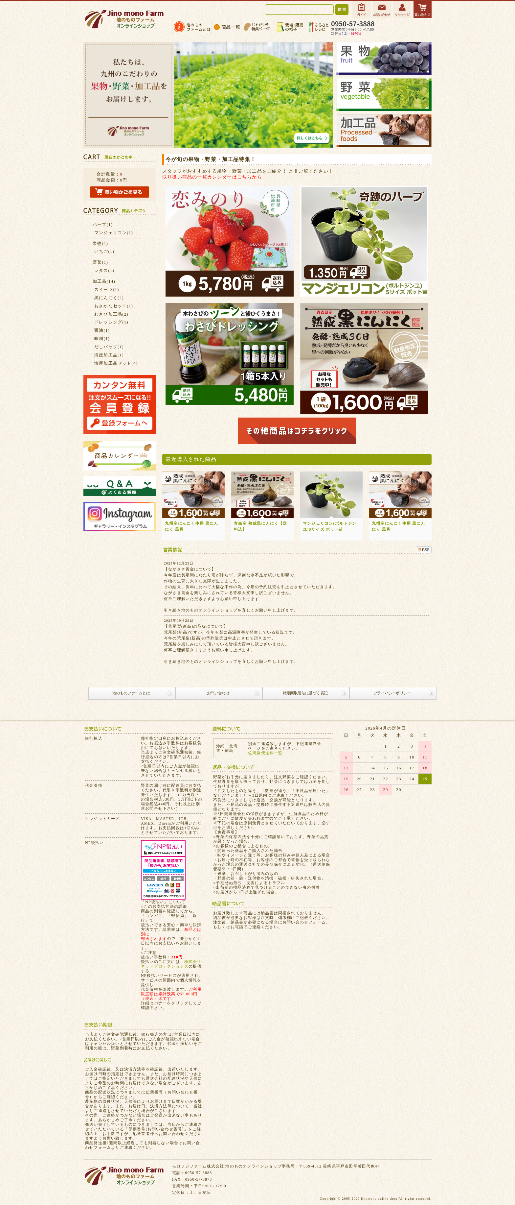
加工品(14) (104, 281)
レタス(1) (104, 270)
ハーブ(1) (103, 224)
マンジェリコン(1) (113, 232)
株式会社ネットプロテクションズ (171, 964)
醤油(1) (102, 330)
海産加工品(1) (109, 354)
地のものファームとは (131, 693)
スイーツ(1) (106, 289)
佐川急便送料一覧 (265, 753)
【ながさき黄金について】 (190, 569)
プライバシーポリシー (392, 693)
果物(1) (100, 243)
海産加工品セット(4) (116, 363)
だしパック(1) (109, 346)
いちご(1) (104, 251)
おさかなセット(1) (113, 305)
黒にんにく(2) (109, 297)
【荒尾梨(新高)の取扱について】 (196, 626)
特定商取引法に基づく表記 (305, 693)
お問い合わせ (218, 693)
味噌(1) (102, 338)
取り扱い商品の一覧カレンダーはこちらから (212, 177)
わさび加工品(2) (111, 314)
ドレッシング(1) (111, 322)
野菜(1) (100, 262)
